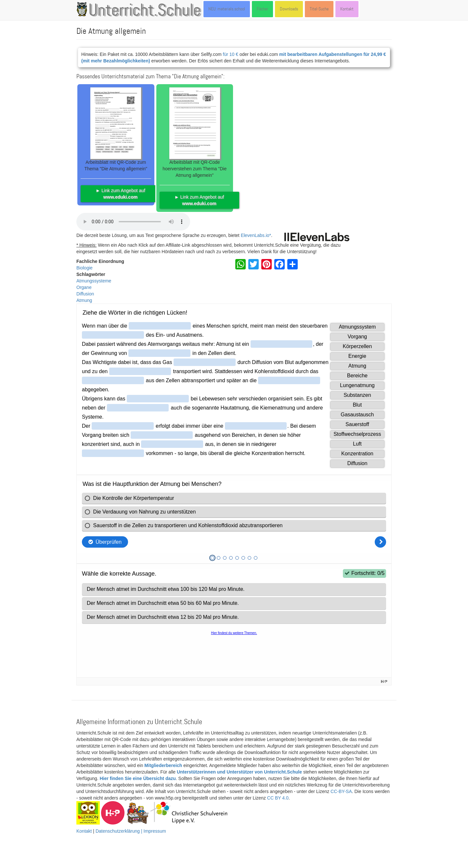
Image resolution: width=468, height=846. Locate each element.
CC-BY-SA (341, 791)
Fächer (262, 9)
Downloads (289, 9)
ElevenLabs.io (255, 235)
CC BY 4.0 (278, 797)
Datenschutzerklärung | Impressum (131, 831)
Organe (84, 287)
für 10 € (230, 54)
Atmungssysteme (93, 280)
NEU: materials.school (226, 9)
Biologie (84, 267)
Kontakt (347, 9)
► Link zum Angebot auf (120, 194)
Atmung (84, 300)
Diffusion (85, 293)
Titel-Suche (319, 9)
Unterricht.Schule (144, 11)
